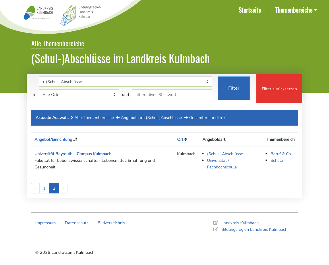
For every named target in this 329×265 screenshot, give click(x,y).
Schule (276, 160)
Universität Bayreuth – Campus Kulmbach (72, 154)
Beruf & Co (280, 154)
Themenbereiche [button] (293, 9)
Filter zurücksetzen (279, 89)
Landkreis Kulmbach (240, 223)
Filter (233, 88)
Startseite (251, 9)
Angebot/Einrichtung (53, 139)
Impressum (45, 223)
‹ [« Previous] (35, 188)
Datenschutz (76, 223)
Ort (180, 139)
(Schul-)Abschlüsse (225, 154)
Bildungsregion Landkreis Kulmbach (254, 229)
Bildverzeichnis (111, 223)
